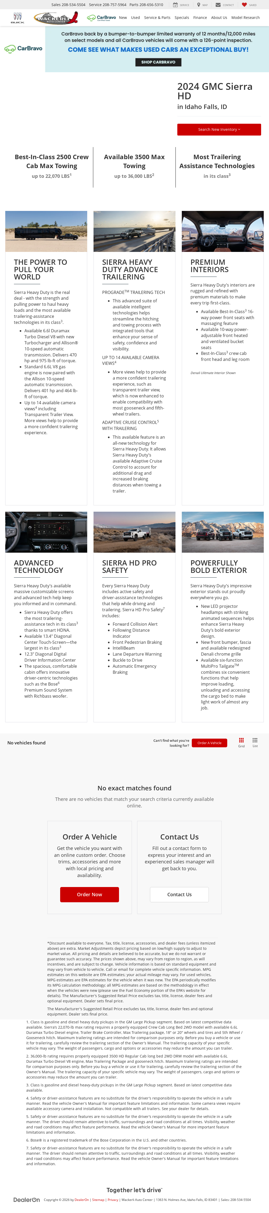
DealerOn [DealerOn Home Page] (82, 1200)
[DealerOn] (26, 1199)
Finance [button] (200, 17)
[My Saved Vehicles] (249, 4)
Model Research (245, 17)
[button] (89, 895)
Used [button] (135, 17)
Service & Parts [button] (157, 17)
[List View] (255, 743)
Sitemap (98, 1200)
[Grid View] (240, 743)
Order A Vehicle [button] (209, 743)
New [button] (123, 17)
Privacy (113, 1200)
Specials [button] (182, 17)
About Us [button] (219, 17)
